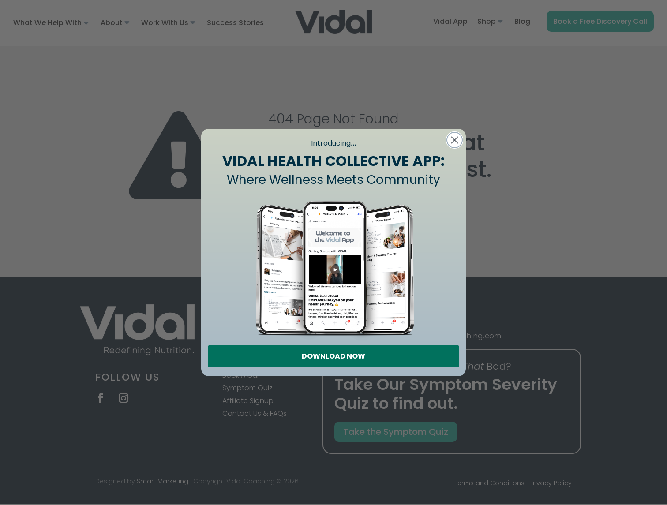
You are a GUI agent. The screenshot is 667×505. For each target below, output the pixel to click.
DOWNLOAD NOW (333, 356)
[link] (333, 267)
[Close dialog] (454, 140)
